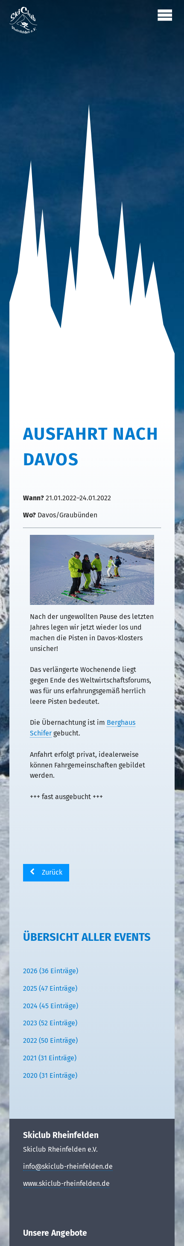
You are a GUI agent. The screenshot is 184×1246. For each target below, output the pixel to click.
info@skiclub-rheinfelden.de (68, 1166)
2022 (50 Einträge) (50, 1040)
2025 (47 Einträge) (50, 988)
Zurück (52, 872)
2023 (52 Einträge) (50, 1023)
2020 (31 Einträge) (50, 1075)
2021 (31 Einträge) (49, 1058)
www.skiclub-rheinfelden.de (66, 1183)
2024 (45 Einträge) (50, 1006)
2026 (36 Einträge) (50, 971)
